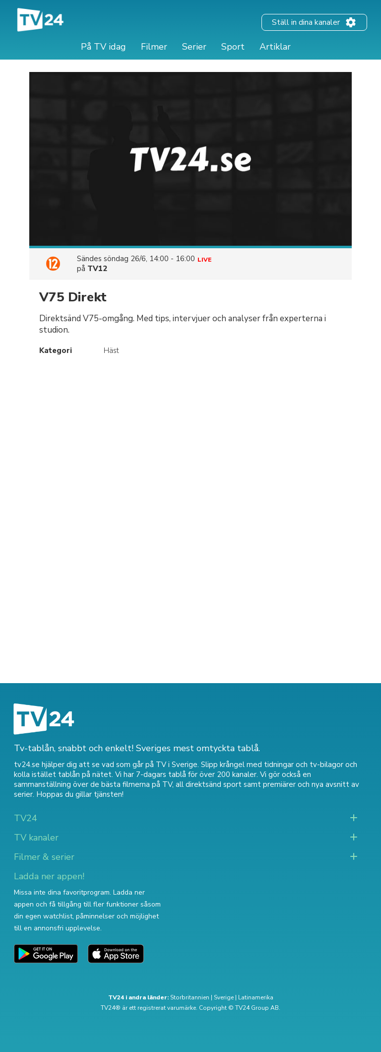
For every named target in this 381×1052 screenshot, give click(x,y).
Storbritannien (189, 997)
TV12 (97, 269)
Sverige (224, 997)
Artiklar (275, 47)
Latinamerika (255, 997)
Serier (194, 47)
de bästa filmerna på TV (131, 784)
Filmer (154, 47)
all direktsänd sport (209, 784)
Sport (233, 47)
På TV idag (103, 47)
